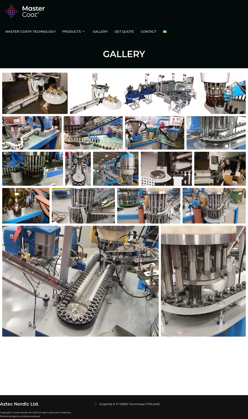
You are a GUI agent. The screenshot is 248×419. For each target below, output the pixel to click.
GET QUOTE (124, 31)
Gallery (100, 31)
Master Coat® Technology (31, 31)
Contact (148, 31)
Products (73, 32)
